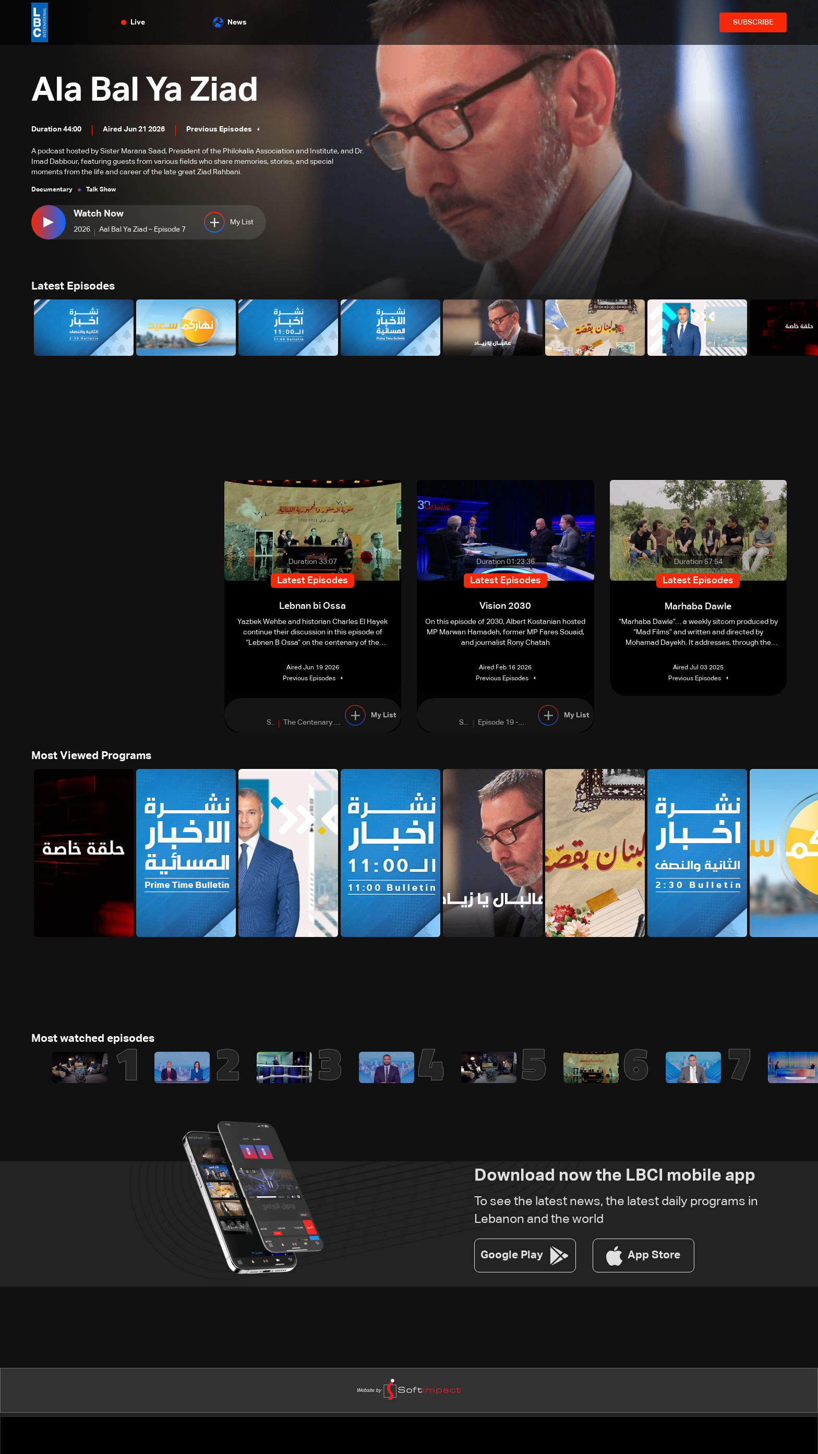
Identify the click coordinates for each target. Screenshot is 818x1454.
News (230, 22)
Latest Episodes (75, 287)
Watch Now (99, 214)
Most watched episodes (96, 1042)
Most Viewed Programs (94, 758)
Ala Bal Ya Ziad (155, 89)
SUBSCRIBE (753, 22)
